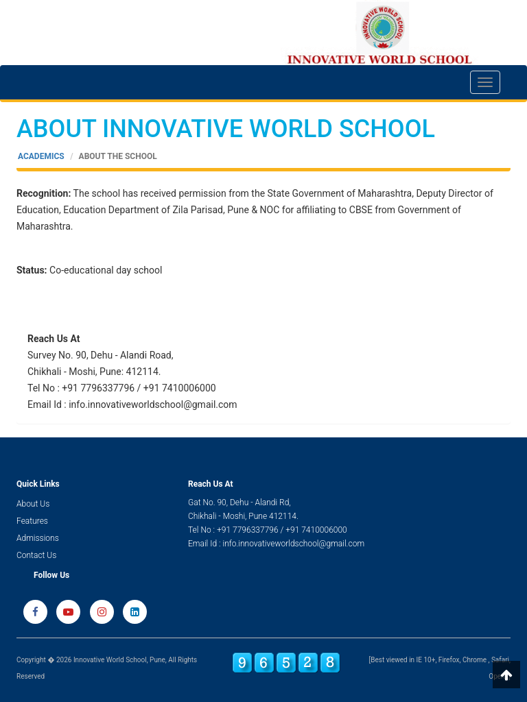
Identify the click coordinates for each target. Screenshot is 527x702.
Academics (41, 156)
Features (32, 521)
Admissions (37, 538)
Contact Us (36, 555)
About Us (32, 504)
